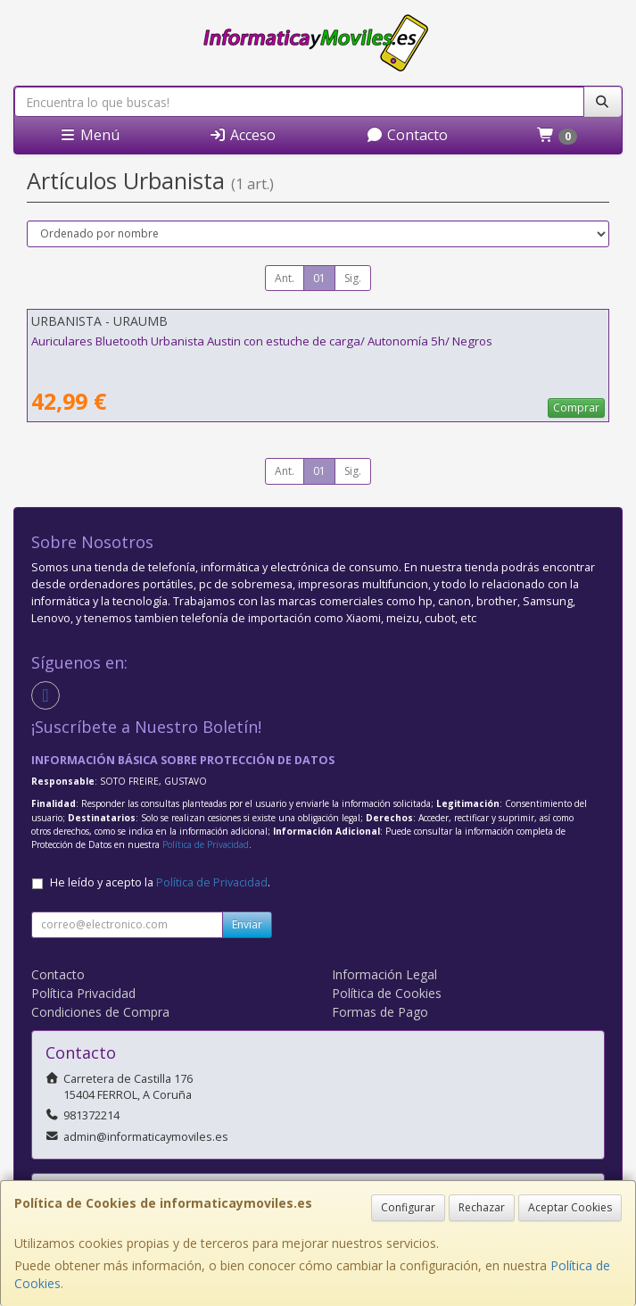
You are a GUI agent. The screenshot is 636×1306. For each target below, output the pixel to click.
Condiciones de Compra (100, 1011)
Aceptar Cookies (570, 1207)
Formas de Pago (380, 1011)
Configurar (408, 1207)
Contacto (407, 135)
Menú (89, 135)
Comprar (576, 407)
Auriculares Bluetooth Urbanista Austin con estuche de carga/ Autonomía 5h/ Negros (261, 341)
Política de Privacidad (205, 844)
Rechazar (481, 1207)
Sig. (352, 278)
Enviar (247, 924)
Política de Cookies (387, 993)
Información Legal (384, 974)
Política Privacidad (83, 993)
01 (319, 278)
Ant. (284, 278)
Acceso (242, 135)
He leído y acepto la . (160, 882)
